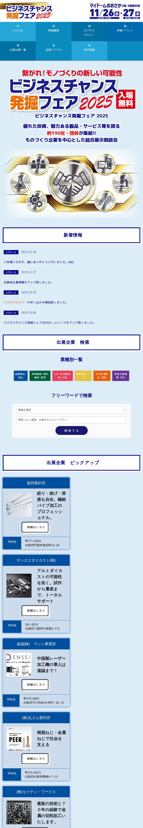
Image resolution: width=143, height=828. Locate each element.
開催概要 (53, 28)
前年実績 (89, 48)
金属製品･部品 (23, 375)
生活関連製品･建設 (102, 375)
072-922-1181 (60, 813)
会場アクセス (53, 48)
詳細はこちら (35, 527)
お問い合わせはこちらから (71, 798)
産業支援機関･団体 (121, 375)
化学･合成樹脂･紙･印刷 (62, 375)
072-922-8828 (91, 813)
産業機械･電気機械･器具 (43, 375)
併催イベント (125, 28)
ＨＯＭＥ (17, 28)
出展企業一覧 (18, 48)
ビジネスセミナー (89, 31)
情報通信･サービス (82, 375)
